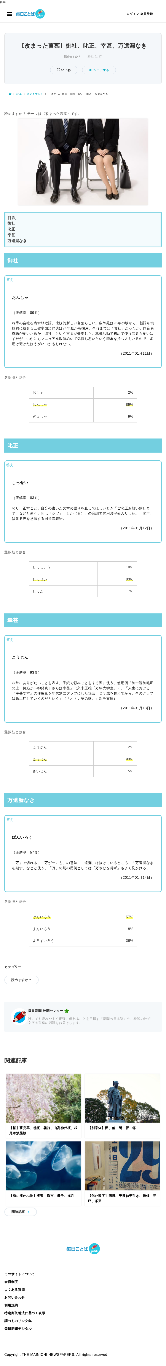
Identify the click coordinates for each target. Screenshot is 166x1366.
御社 (11, 223)
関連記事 (18, 1212)
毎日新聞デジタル (18, 1328)
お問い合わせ (14, 1297)
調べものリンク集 (18, 1321)
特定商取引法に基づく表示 (24, 1313)
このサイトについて (19, 1274)
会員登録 (146, 14)
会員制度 (11, 1282)
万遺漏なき (17, 241)
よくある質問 (14, 1289)
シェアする (99, 70)
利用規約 (11, 1305)
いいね (65, 70)
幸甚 (11, 235)
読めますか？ (72, 56)
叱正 (11, 229)
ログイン (132, 14)
